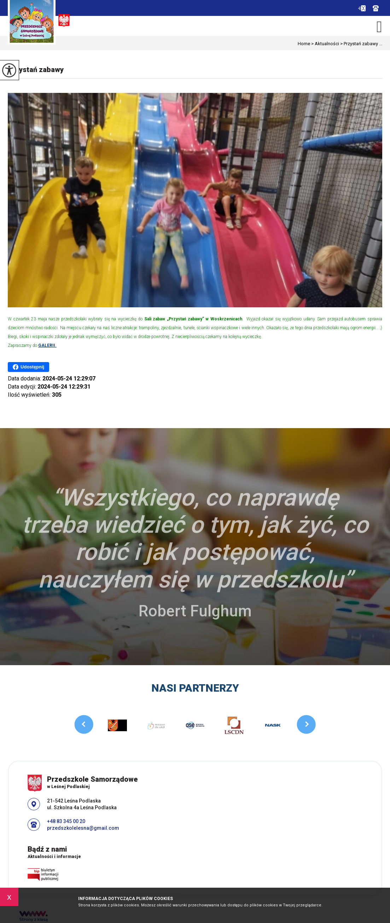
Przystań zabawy (36, 69)
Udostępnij (28, 367)
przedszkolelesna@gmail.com (362, 8)
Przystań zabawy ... (360, 43)
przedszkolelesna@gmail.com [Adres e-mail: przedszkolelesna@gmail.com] (83, 828)
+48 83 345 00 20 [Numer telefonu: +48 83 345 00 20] (66, 821)
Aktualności (324, 43)
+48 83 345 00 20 (376, 8)
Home (304, 43)
